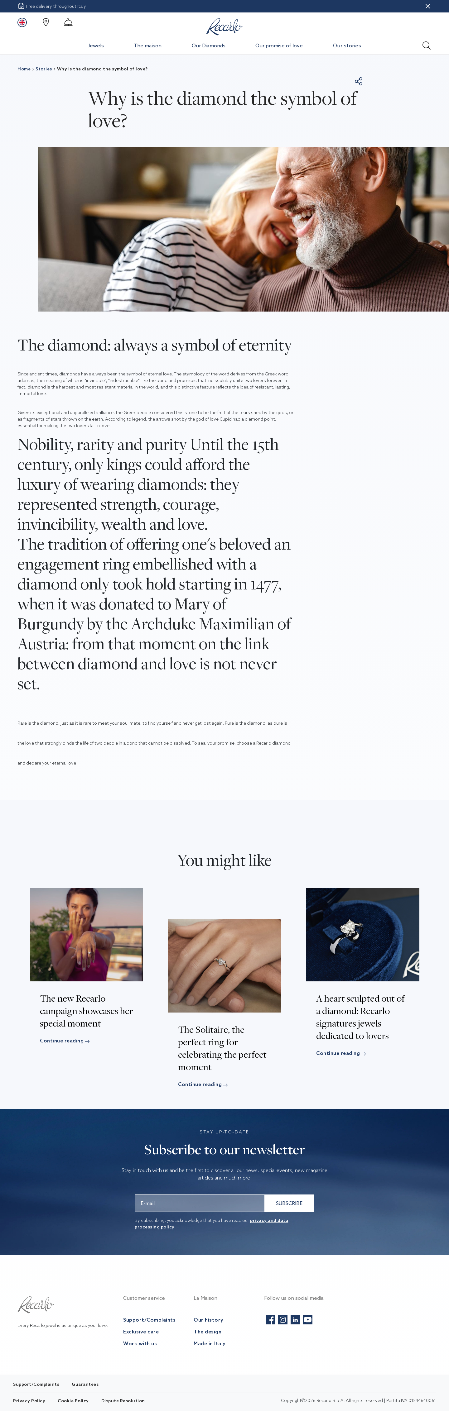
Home (24, 69)
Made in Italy (210, 1343)
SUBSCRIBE (289, 1203)
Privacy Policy (29, 1401)
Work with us (140, 1343)
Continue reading (66, 1040)
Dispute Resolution (123, 1401)
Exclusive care (141, 1331)
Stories (41, 69)
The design (207, 1331)
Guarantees (85, 1384)
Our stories (347, 45)
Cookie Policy (73, 1401)
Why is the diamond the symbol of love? (100, 69)
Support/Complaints (149, 1320)
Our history (209, 1320)
